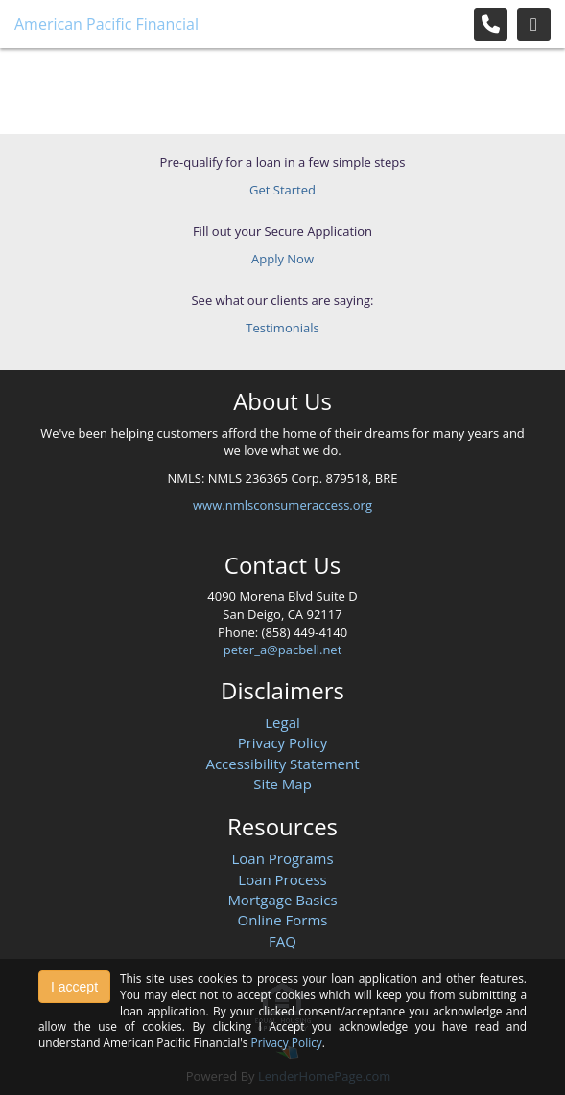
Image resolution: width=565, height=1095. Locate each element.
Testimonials (282, 327)
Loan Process (282, 879)
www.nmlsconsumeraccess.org (282, 504)
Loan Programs (282, 858)
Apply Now (282, 258)
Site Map (282, 783)
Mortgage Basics (282, 899)
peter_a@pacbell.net (283, 649)
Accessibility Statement (282, 763)
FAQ (282, 940)
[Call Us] (490, 24)
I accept (74, 986)
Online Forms (283, 919)
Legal (282, 722)
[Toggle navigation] (534, 24)
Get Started (282, 189)
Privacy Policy (283, 742)
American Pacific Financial (106, 23)
